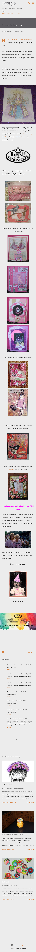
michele (9, 718)
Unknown (9, 709)
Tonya (8, 692)
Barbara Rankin (11, 665)
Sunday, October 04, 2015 (24, 665)
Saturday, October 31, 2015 (20, 718)
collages (11, 469)
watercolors (20, 137)
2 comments (11, 899)
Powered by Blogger (18, 945)
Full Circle (6, 881)
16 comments (11, 802)
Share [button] (30, 652)
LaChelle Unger (11, 674)
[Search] (29, 3)
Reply (9, 670)
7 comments (11, 849)
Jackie (8, 700)
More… (19, 13)
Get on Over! (7, 784)
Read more (30, 802)
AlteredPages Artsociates (9, 4)
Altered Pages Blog (7, 13)
